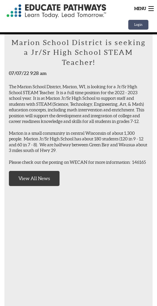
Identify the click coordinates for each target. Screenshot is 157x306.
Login (138, 24)
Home (56, 11)
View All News (34, 178)
